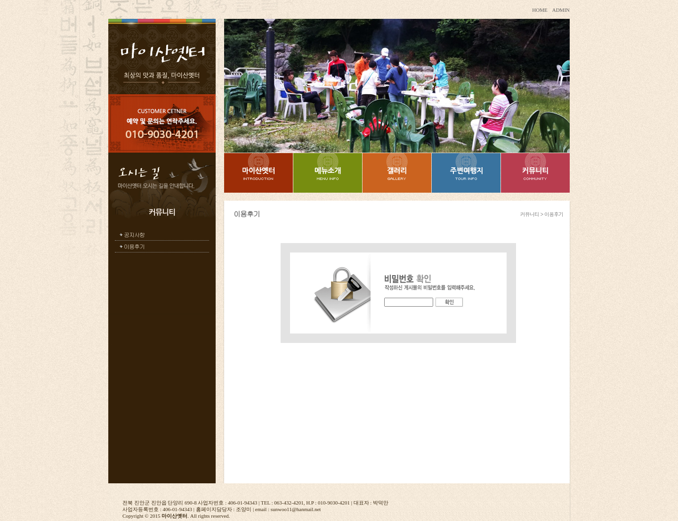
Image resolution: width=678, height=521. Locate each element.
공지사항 (134, 234)
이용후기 (134, 246)
